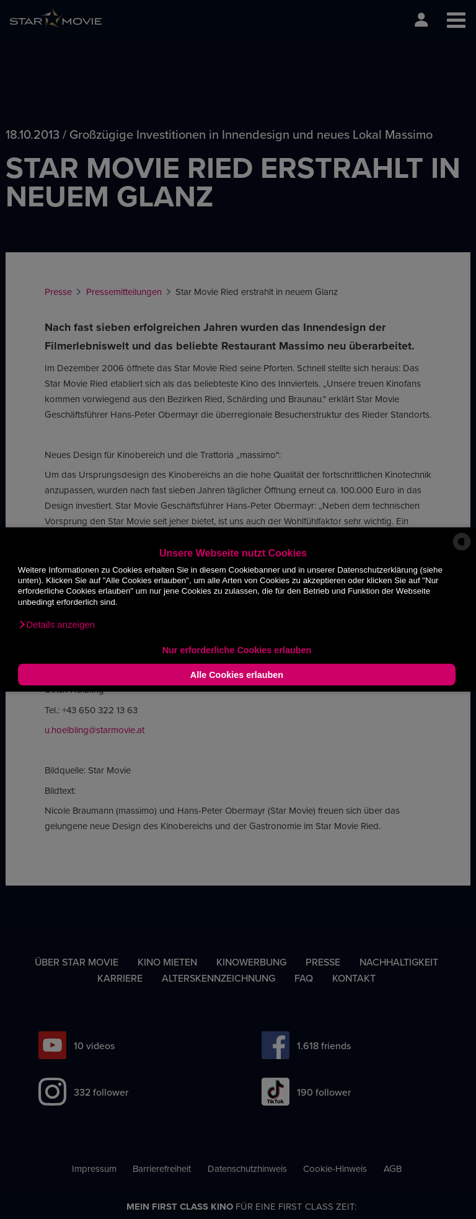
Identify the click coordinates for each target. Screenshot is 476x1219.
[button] (56, 625)
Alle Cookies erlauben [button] (236, 675)
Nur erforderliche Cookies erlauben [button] (237, 650)
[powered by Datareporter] (462, 549)
